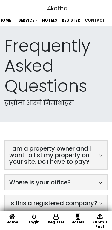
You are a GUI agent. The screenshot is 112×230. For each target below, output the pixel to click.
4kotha (57, 8)
